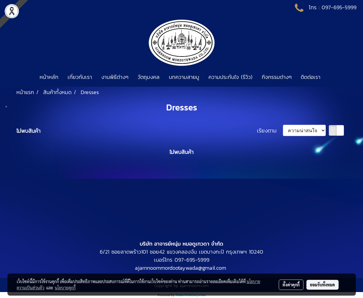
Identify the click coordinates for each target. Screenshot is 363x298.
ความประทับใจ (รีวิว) (230, 77)
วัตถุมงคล (149, 77)
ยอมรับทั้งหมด (322, 284)
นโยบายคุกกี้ (65, 287)
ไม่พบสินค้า (28, 131)
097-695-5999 (339, 7)
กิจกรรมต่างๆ (277, 77)
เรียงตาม (270, 131)
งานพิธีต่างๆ (114, 77)
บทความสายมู (184, 77)
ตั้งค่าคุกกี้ (291, 284)
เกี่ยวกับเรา (80, 77)
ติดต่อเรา (310, 77)
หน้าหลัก (49, 77)
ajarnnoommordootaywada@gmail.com (180, 268)
